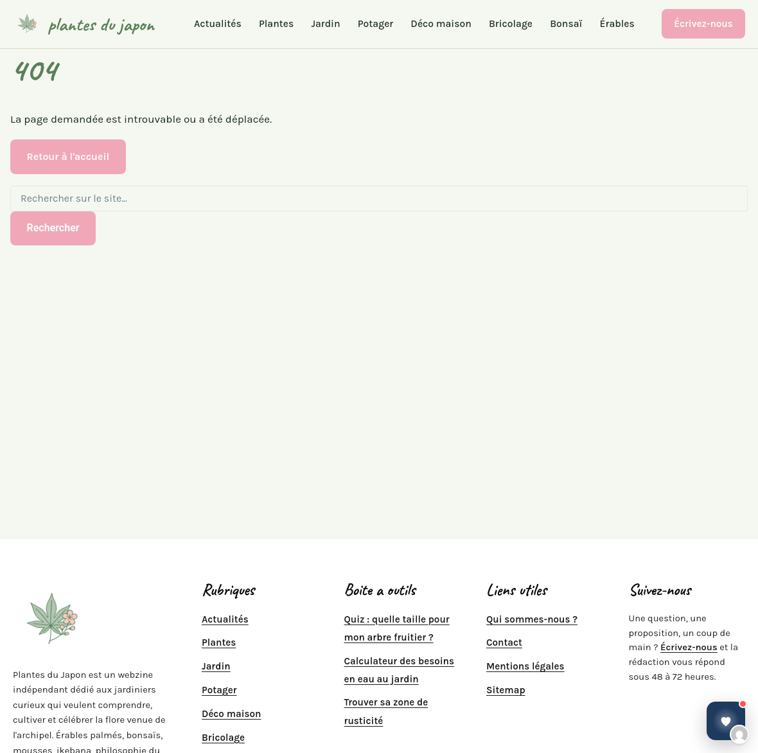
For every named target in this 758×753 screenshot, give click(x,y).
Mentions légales (525, 666)
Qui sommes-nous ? (531, 619)
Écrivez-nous (703, 24)
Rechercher (53, 228)
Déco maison (440, 24)
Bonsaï (566, 24)
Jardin (325, 24)
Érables (617, 24)
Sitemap (505, 690)
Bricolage (511, 24)
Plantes (276, 24)
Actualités (218, 24)
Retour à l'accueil (68, 156)
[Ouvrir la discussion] (726, 721)
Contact (504, 642)
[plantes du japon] (83, 24)
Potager (375, 24)
